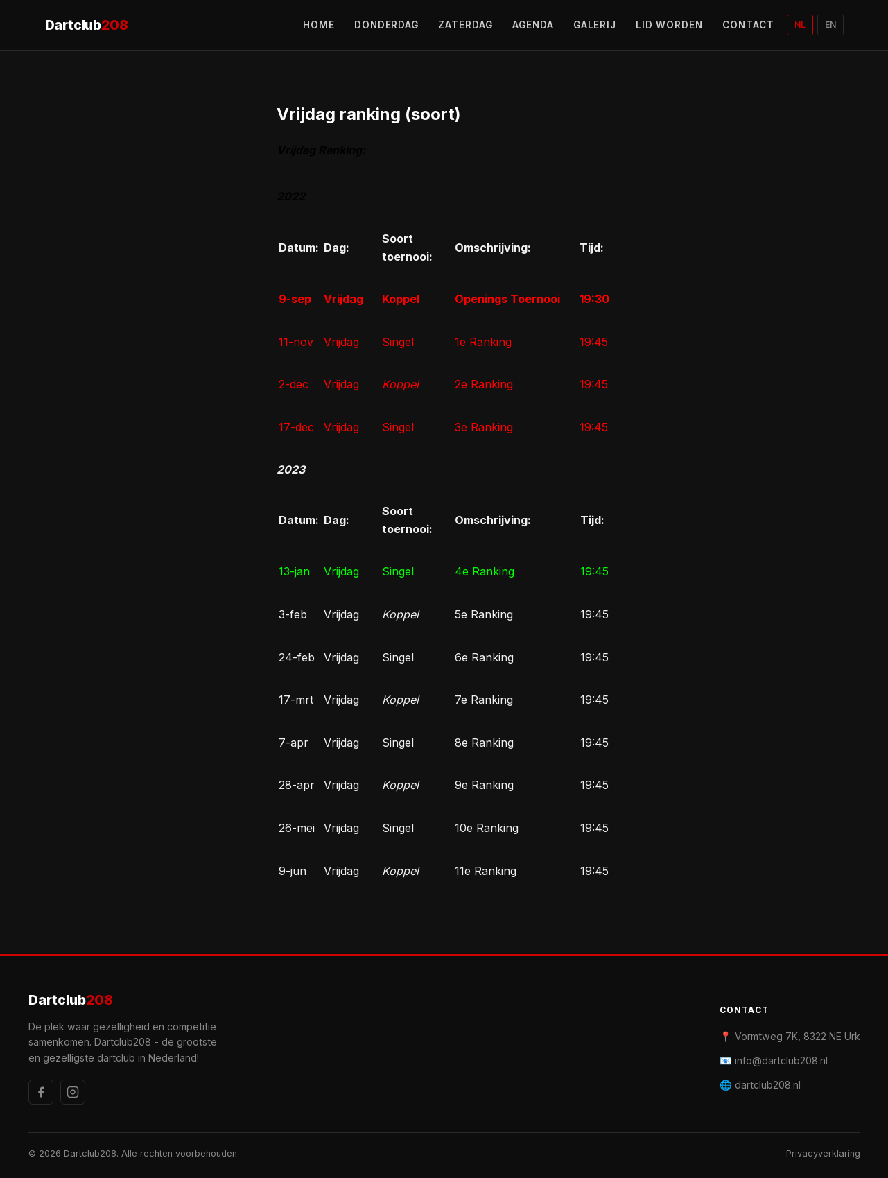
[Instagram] (72, 1092)
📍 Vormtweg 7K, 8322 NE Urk (790, 1036)
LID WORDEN (669, 25)
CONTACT (748, 25)
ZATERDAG (465, 25)
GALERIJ (595, 25)
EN (830, 24)
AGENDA (533, 25)
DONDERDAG (386, 25)
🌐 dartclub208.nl (760, 1085)
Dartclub (86, 25)
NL (800, 24)
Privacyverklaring (823, 1153)
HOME (319, 25)
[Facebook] (40, 1092)
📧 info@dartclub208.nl (774, 1060)
